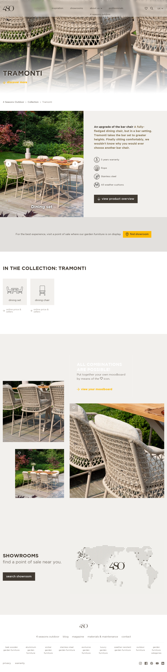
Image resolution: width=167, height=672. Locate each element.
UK (160, 9)
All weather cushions (112, 190)
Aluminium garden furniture (31, 650)
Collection (39, 8)
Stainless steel (108, 181)
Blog (66, 637)
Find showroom (137, 239)
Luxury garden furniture (103, 650)
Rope (104, 173)
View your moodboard (94, 399)
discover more (15, 82)
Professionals (116, 8)
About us (96, 8)
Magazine (78, 637)
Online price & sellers (12, 315)
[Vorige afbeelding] (8, 164)
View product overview (115, 203)
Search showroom (19, 581)
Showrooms (76, 8)
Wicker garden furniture (48, 650)
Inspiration (57, 8)
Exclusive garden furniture (86, 650)
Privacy (7, 663)
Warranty (20, 663)
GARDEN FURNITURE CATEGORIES (156, 650)
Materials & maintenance (103, 637)
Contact (126, 637)
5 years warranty (110, 165)
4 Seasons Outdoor (13, 102)
